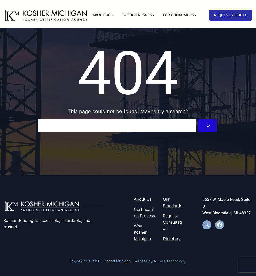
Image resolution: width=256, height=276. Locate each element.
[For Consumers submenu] (196, 15)
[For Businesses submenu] (154, 15)
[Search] (208, 125)
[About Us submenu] (113, 15)
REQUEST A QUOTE (230, 15)
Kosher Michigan (117, 261)
